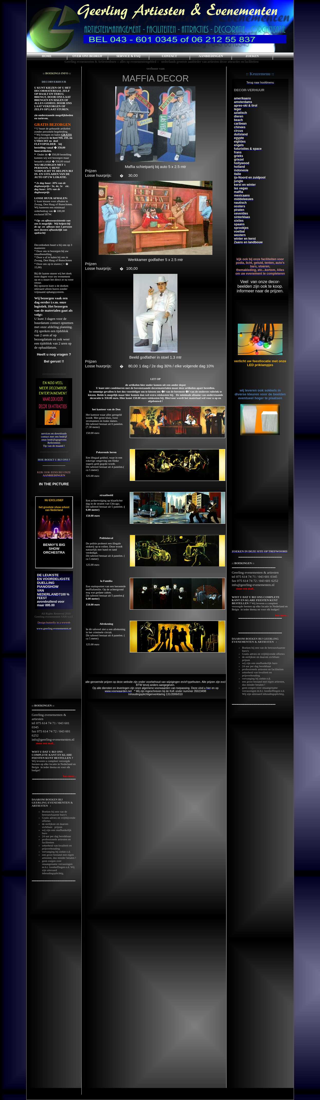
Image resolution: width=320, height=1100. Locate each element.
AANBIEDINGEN (211, 56)
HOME (47, 56)
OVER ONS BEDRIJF (87, 56)
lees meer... (281, 615)
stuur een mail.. (243, 588)
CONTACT (169, 56)
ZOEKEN (252, 56)
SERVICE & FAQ (128, 56)
